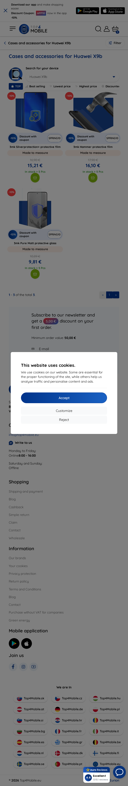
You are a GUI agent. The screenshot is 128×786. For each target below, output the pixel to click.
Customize (64, 411)
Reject (64, 420)
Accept (64, 398)
